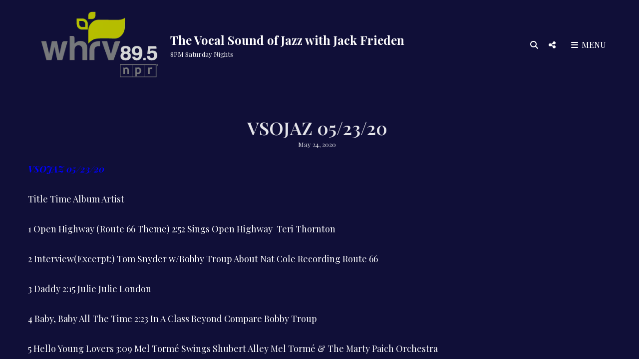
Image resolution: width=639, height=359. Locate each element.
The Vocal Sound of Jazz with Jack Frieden (287, 40)
